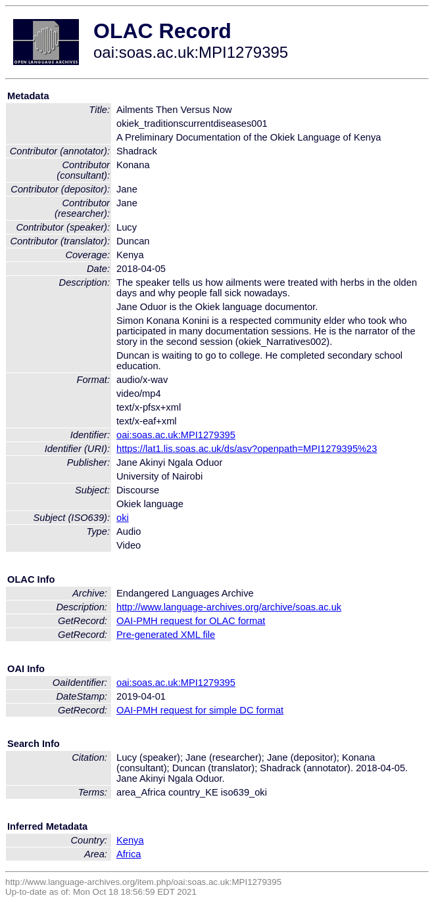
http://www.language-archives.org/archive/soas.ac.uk (228, 607)
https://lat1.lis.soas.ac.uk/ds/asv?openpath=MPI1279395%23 (246, 448)
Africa (128, 854)
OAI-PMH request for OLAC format (190, 621)
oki (122, 517)
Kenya (130, 840)
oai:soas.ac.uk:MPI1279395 (175, 435)
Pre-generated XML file (165, 634)
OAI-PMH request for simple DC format (199, 710)
